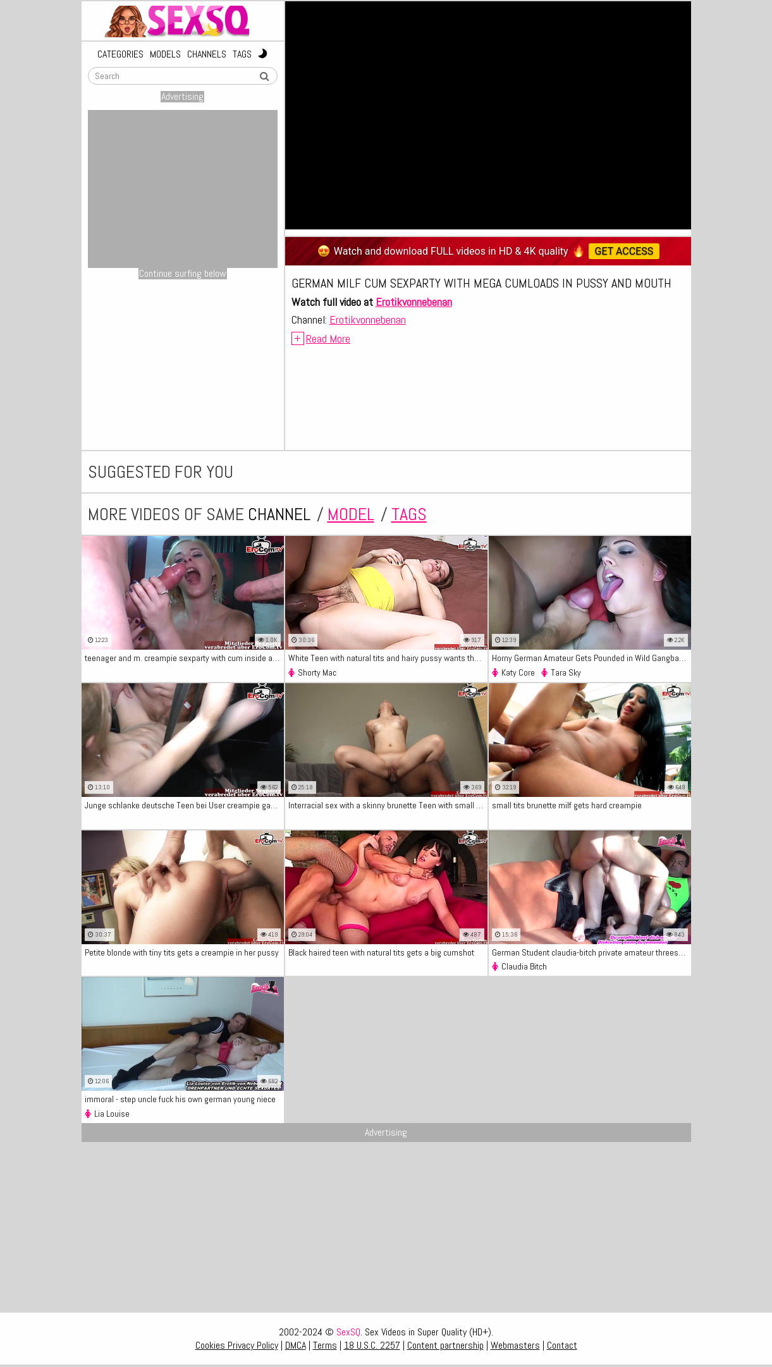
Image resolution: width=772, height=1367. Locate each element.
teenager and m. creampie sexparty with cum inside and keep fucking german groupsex (184, 658)
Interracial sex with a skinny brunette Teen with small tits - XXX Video (387, 805)
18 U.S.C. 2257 (372, 1345)
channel (279, 514)
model (351, 514)
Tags (242, 54)
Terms (325, 1345)
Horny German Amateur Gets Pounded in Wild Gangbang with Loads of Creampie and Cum (591, 658)
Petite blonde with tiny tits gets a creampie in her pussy (182, 952)
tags (409, 514)
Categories (120, 54)
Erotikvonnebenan (414, 302)
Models (165, 54)
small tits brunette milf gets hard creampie (567, 805)
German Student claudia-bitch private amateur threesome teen (591, 952)
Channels (206, 54)
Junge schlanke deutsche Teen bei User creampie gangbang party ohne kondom (184, 805)
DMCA (295, 1345)
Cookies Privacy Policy (236, 1345)
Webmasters (515, 1345)
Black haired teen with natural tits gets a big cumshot (381, 952)
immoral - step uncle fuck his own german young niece (180, 1099)
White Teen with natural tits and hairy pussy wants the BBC (387, 658)
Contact (562, 1345)
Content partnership (445, 1345)
